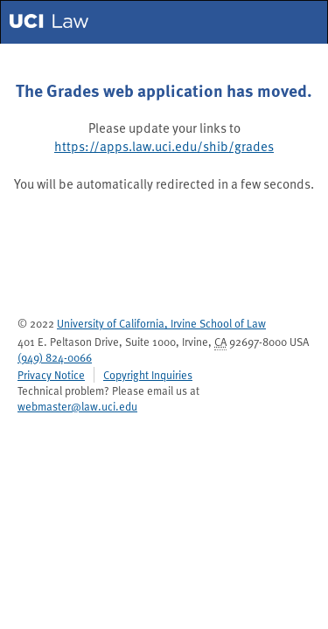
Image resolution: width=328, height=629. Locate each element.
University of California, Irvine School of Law (161, 322)
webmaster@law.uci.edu (77, 405)
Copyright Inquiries (147, 374)
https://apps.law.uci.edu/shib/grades (164, 146)
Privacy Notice (51, 374)
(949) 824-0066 (54, 357)
